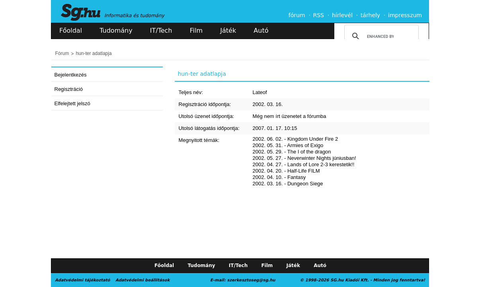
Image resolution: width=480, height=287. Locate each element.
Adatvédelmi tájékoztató (82, 280)
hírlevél (342, 15)
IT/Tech (161, 30)
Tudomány (116, 30)
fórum (297, 15)
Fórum (62, 53)
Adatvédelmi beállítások (142, 280)
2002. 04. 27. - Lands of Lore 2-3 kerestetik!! (304, 164)
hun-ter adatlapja (94, 53)
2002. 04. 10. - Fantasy (279, 177)
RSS (318, 15)
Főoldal (70, 30)
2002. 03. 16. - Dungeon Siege (288, 184)
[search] (380, 36)
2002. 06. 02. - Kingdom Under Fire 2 (295, 139)
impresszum (405, 15)
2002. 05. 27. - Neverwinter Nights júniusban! (304, 158)
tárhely (370, 15)
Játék (228, 30)
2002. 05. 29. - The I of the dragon (292, 152)
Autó (261, 30)
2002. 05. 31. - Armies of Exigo (288, 145)
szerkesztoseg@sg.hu (251, 280)
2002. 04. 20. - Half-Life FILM (286, 171)
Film (196, 30)
